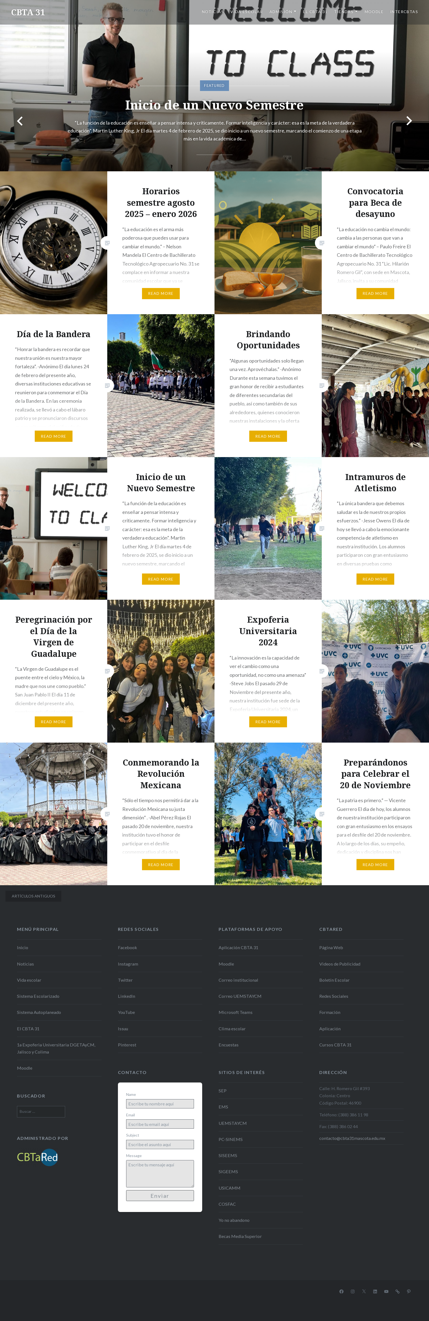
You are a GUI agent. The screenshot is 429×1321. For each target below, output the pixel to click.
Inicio (22, 947)
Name (131, 1094)
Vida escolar (246, 11)
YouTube (126, 1012)
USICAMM (229, 1187)
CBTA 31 (28, 12)
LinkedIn (126, 996)
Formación (329, 1012)
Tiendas (343, 11)
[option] (214, 85)
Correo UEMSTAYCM (240, 996)
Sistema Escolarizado (38, 996)
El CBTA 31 (315, 11)
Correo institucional (238, 979)
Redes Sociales (333, 996)
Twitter (125, 979)
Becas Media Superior (240, 1236)
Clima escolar (232, 1028)
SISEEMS (228, 1155)
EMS (223, 1106)
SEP (223, 1090)
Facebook (127, 947)
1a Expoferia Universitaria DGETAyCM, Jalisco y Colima (56, 1048)
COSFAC (227, 1204)
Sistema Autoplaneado (39, 1012)
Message (134, 1155)
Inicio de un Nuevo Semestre (214, 104)
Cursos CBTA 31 (335, 1044)
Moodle (374, 11)
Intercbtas (404, 11)
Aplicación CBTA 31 (238, 947)
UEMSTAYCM (233, 1123)
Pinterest (127, 1044)
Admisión (280, 11)
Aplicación (330, 1028)
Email (130, 1115)
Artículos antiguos (33, 896)
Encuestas (229, 1044)
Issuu (123, 1028)
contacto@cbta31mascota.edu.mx (352, 1138)
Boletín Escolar (334, 979)
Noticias (213, 11)
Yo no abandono (234, 1220)
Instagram (128, 963)
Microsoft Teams (236, 1012)
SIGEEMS (228, 1171)
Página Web (331, 947)
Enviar (159, 1195)
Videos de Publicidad (339, 963)
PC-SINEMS (231, 1139)
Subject (132, 1135)
